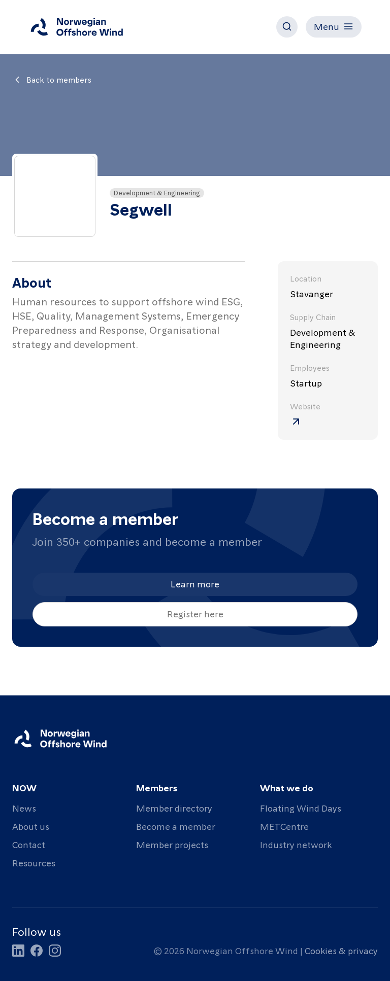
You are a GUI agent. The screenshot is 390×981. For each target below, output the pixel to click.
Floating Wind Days (300, 808)
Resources (33, 862)
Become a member (175, 826)
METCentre (284, 826)
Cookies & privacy (341, 950)
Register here (195, 613)
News (24, 808)
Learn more (195, 583)
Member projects (172, 844)
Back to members (51, 80)
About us (30, 826)
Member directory (174, 808)
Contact (28, 844)
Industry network (296, 844)
